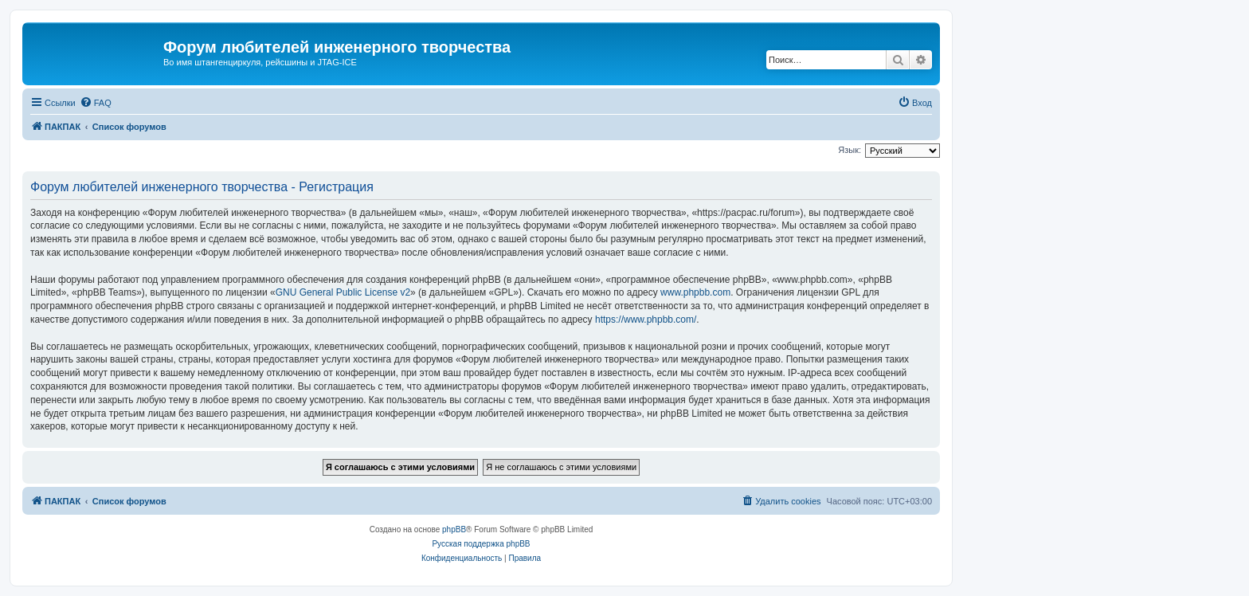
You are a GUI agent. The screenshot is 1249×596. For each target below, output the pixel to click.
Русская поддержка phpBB (481, 543)
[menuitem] (96, 102)
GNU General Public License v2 (343, 292)
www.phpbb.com (695, 292)
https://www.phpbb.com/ (645, 319)
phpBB (454, 529)
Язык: (849, 150)
